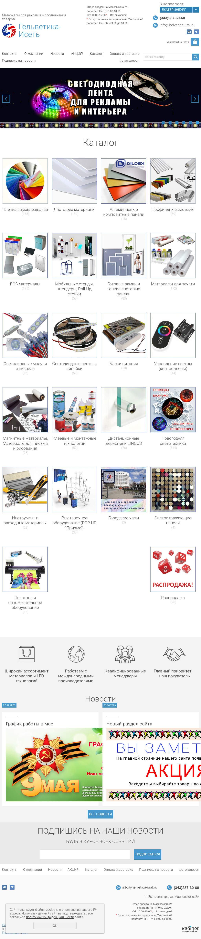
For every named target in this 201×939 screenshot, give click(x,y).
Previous (6, 99)
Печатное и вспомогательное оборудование (25, 602)
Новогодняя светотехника (173, 441)
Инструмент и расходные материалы (25, 520)
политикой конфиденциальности (50, 917)
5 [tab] (190, 122)
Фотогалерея (129, 60)
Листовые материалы (74, 209)
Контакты (9, 54)
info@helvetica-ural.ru (177, 25)
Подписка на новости (19, 60)
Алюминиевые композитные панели (123, 212)
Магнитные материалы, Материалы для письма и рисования (25, 443)
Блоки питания (124, 363)
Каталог (96, 54)
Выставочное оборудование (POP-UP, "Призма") (74, 523)
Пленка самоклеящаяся (25, 209)
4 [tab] (183, 122)
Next (195, 99)
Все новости (100, 814)
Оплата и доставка (124, 54)
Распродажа (173, 597)
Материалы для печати (173, 284)
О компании (33, 54)
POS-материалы (25, 284)
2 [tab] (170, 122)
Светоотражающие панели (172, 520)
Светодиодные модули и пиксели (25, 366)
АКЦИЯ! (77, 54)
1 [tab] (163, 122)
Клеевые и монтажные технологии (74, 441)
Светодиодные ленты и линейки (74, 366)
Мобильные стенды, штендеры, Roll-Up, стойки (74, 289)
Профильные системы (173, 209)
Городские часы (123, 518)
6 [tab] (197, 122)
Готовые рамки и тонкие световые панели (123, 289)
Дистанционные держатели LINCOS (124, 441)
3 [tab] (176, 122)
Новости (57, 54)
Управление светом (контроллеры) (173, 366)
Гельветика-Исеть (40, 30)
